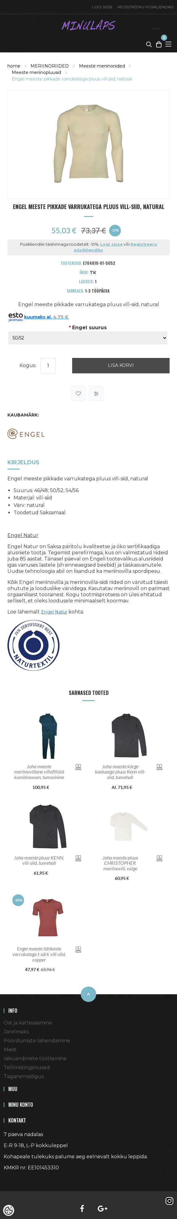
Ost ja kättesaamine (28, 1023)
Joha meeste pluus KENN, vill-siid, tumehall (39, 860)
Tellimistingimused (27, 1067)
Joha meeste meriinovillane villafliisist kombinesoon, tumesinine (39, 772)
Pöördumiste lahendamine (37, 1041)
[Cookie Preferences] (8, 1210)
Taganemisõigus (24, 1076)
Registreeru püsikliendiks (145, 7)
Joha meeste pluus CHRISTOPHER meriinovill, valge (120, 863)
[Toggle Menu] (168, 44)
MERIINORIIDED (50, 66)
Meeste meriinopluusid (36, 72)
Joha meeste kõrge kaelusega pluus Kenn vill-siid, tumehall (120, 772)
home (13, 66)
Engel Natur (54, 612)
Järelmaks (16, 1032)
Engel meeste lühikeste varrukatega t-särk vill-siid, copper (39, 954)
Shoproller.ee (14, 1179)
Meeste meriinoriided (102, 66)
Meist (10, 1050)
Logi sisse (102, 7)
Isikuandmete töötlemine (35, 1058)
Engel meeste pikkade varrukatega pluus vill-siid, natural (72, 79)
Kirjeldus (23, 462)
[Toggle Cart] (158, 44)
